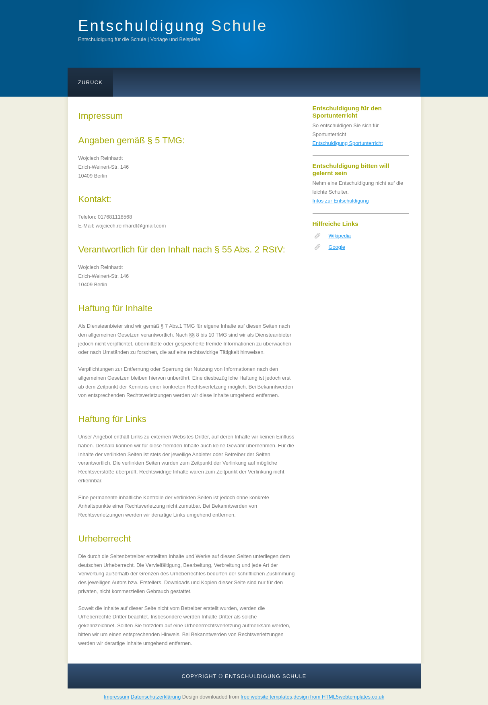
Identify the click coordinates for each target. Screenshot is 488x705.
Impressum (116, 697)
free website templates (266, 697)
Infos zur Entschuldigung (341, 201)
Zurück (90, 82)
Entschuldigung (173, 25)
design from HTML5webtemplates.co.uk (339, 697)
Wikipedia (340, 236)
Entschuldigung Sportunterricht (348, 143)
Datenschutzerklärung (156, 697)
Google (337, 247)
